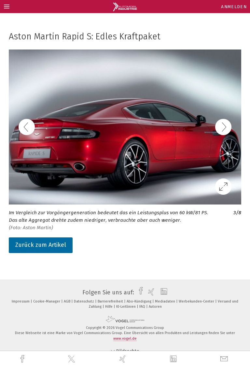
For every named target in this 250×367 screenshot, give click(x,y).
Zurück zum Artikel (40, 244)
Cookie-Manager (47, 301)
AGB (67, 301)
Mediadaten (165, 301)
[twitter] (72, 359)
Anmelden (234, 6)
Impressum (21, 301)
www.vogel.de (125, 338)
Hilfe (109, 306)
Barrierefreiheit (111, 301)
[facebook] (23, 359)
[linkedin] (174, 359)
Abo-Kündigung (139, 301)
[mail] (224, 359)
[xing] (123, 359)
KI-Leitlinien (126, 306)
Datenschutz (84, 301)
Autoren (155, 306)
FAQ (142, 306)
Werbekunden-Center (197, 301)
